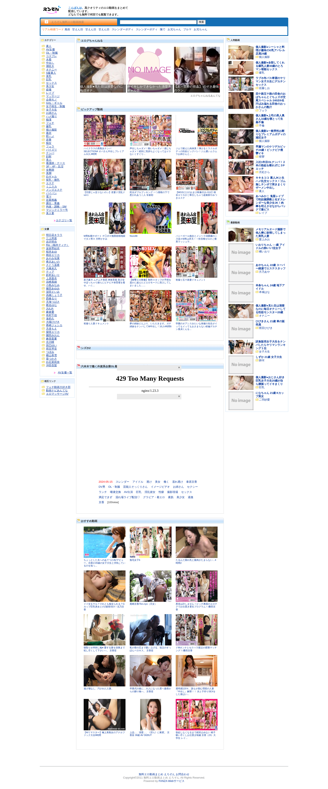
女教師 (50, 169)
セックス (51, 82)
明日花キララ (54, 235)
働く (166, 481)
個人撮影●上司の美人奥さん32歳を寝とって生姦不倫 (270, 119)
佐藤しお (264, 88)
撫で (162, 29)
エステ (50, 183)
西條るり (51, 298)
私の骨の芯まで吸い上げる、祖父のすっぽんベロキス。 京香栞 (150, 649)
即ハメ (50, 136)
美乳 (48, 76)
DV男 (102, 486)
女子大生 (51, 109)
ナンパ (50, 153)
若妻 (48, 139)
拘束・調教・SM (56, 206)
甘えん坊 (77, 29)
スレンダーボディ (122, 29)
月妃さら (264, 172)
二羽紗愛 (264, 399)
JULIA (49, 308)
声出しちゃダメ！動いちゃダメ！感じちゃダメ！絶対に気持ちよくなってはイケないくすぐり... (150, 151)
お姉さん (51, 113)
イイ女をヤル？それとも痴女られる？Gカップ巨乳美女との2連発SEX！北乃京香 (104, 607)
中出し (50, 62)
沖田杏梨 (51, 365)
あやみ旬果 (53, 258)
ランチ (103, 492)
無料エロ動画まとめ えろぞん (157, 774)
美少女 (50, 86)
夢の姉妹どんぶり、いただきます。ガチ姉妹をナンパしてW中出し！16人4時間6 (151, 325)
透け (149, 481)
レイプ (50, 92)
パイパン (51, 193)
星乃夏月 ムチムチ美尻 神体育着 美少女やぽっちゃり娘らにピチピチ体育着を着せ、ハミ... (104, 283)
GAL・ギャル (54, 102)
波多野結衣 (53, 248)
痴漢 (48, 119)
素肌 (170, 497)
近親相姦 (51, 199)
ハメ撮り (51, 116)
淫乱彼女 (150, 492)
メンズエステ (54, 189)
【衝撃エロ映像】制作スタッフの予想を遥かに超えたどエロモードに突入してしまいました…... (150, 283)
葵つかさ (51, 358)
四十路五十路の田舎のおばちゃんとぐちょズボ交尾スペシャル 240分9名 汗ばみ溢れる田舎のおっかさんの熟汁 (271, 100)
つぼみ (50, 352)
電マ (48, 196)
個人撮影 (51, 129)
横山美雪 (51, 355)
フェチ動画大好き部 (58, 387)
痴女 (48, 143)
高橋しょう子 (54, 295)
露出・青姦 (53, 203)
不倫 (261, 125)
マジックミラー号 (57, 209)
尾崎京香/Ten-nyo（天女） (143, 604)
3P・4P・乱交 (55, 166)
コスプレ (51, 56)
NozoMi (133, 236)
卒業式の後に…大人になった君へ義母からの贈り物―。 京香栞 (150, 690)
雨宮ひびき (266, 328)
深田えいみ (53, 291)
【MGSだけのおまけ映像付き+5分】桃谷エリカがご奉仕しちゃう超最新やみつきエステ (196, 195)
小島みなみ (53, 285)
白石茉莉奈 (53, 362)
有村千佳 (51, 315)
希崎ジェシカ (54, 325)
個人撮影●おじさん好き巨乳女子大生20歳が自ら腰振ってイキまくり (270, 381)
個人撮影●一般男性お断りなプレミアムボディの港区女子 (271, 134)
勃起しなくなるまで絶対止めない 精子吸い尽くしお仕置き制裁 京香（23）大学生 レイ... (196, 735)
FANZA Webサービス (171, 781)
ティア (50, 271)
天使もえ (51, 328)
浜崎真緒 (51, 281)
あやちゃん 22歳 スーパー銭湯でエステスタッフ (271, 266)
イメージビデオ (160, 486)
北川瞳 (50, 342)
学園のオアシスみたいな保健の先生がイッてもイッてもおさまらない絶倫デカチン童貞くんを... (196, 326)
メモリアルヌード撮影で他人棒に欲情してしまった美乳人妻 (271, 233)
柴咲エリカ (53, 331)
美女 (157, 481)
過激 (190, 497)
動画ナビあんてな (57, 390)
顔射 (48, 156)
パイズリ (51, 149)
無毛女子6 (135, 560)
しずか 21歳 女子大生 (269, 357)
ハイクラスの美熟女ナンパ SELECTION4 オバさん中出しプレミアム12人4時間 (104, 151)
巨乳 (48, 79)
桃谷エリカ (53, 255)
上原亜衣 (51, 278)
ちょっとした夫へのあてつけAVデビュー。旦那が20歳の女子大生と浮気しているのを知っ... (104, 563)
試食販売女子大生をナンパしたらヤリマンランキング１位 (271, 345)
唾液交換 (115, 492)
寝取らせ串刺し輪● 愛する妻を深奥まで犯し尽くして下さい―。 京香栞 (104, 649)
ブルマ (187, 29)
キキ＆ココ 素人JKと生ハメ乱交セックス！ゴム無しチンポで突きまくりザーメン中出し (271, 182)
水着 (48, 59)
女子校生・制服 (55, 106)
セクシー (192, 486)
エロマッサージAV (57, 393)
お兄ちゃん (174, 29)
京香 (101, 502)
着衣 (48, 133)
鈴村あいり (53, 275)
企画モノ (51, 99)
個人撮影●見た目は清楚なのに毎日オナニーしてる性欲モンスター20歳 (271, 309)
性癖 (161, 492)
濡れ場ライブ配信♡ (127, 497)
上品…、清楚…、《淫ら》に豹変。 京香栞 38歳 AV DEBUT (149, 734)
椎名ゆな (51, 305)
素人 (48, 46)
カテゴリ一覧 (64, 220)
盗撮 (48, 89)
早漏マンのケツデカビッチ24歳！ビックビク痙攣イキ (271, 150)
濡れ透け (177, 481)
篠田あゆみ (53, 288)
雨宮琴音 (51, 348)
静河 (261, 360)
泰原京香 (191, 481)
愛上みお (264, 239)
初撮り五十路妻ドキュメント (191, 280)
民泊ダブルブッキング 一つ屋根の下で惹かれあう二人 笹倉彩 (149, 193)
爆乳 (48, 126)
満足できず (105, 497)
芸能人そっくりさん (135, 486)
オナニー (51, 69)
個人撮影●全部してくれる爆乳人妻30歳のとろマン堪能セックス (270, 66)
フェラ (50, 146)
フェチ (50, 123)
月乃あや (264, 271)
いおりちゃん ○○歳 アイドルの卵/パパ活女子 (270, 246)
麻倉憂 (50, 311)
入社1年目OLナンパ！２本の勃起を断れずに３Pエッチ (270, 165)
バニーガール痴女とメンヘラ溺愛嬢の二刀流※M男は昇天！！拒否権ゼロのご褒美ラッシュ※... (196, 239)
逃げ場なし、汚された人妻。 (99, 688)
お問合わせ (182, 774)
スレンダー (122, 481)
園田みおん (53, 335)
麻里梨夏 (51, 338)
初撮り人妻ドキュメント (96, 323)
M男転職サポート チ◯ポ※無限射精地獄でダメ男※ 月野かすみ (104, 237)
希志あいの (53, 261)
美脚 (48, 173)
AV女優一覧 (65, 372)
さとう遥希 (53, 265)
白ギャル (51, 176)
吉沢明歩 (51, 241)
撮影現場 (172, 492)
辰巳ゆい (51, 345)
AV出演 (128, 492)
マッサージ (53, 96)
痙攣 (261, 156)
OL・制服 (52, 52)
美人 (48, 159)
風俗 (67, 29)
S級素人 (51, 72)
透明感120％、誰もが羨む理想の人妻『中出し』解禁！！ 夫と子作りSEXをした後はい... (195, 691)
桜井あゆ (51, 251)
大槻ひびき (53, 321)
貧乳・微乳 (53, 179)
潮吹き (50, 66)
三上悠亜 (51, 238)
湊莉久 (50, 318)
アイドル (137, 481)
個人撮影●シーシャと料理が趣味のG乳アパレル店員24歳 (270, 50)
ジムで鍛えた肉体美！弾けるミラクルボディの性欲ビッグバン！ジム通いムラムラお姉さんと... (196, 151)
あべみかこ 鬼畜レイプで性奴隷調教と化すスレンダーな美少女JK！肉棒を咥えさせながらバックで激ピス (271, 203)
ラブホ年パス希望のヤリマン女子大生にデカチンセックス (271, 81)
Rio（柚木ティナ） (57, 245)
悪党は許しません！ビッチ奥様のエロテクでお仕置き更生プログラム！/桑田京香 (196, 607)
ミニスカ (51, 186)
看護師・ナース (55, 163)
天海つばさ (53, 301)
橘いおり (264, 251)
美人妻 (50, 213)
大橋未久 (51, 268)
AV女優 (50, 49)
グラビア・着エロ (154, 497)
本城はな (264, 292)
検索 (201, 21)
